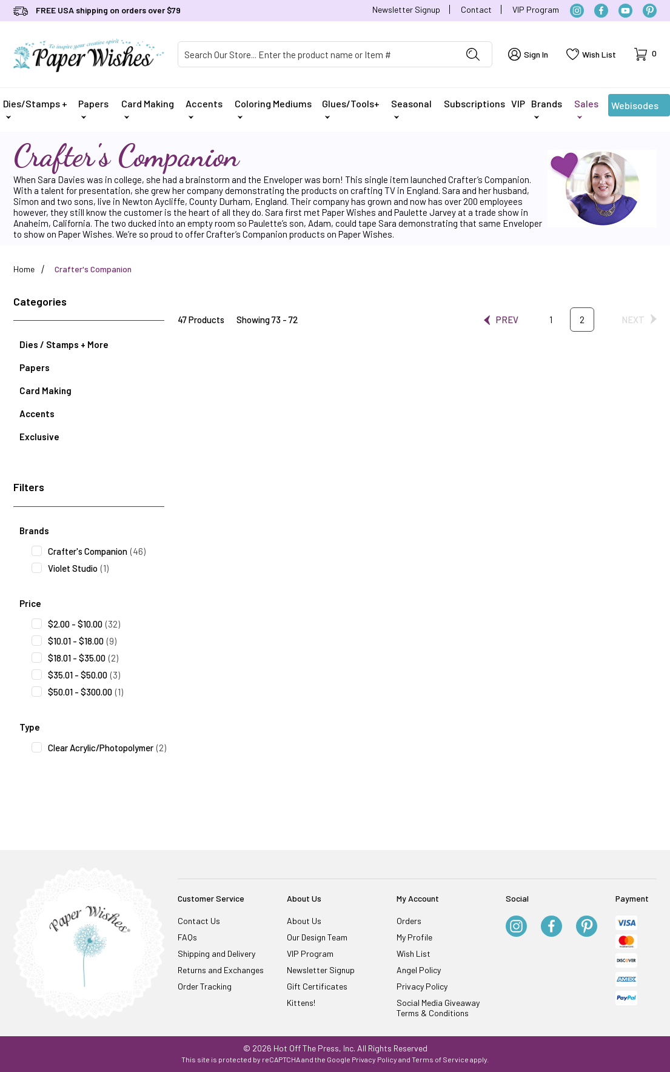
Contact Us (199, 921)
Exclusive (39, 436)
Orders (409, 921)
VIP (518, 103)
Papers (93, 108)
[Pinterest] (650, 11)
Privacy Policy (422, 986)
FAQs (187, 937)
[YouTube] (625, 11)
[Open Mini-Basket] (645, 54)
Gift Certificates (317, 986)
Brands (546, 108)
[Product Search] (316, 54)
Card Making (147, 108)
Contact (476, 9)
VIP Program (535, 9)
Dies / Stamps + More (64, 344)
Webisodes (634, 107)
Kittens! (301, 1002)
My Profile (414, 937)
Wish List (413, 953)
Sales (586, 108)
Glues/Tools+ (351, 108)
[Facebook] (601, 11)
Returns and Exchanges (221, 970)
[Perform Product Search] (473, 54)
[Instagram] (577, 11)
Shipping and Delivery (216, 953)
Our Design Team (317, 937)
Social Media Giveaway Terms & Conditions (438, 1007)
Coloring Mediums (273, 108)
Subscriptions (474, 103)
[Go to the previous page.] (501, 319)
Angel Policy (419, 970)
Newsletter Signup (406, 9)
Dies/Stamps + (35, 108)
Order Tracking (205, 986)
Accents (204, 108)
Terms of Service (440, 1059)
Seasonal (411, 108)
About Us (304, 921)
